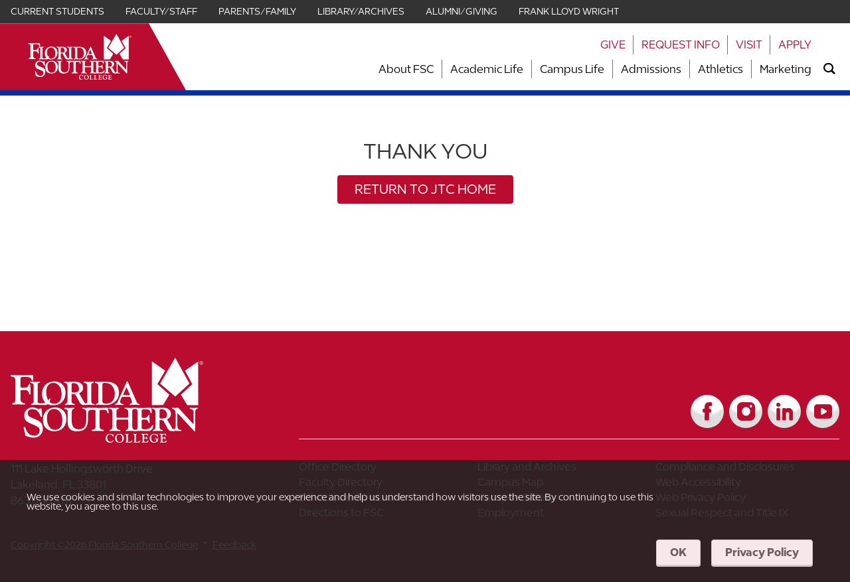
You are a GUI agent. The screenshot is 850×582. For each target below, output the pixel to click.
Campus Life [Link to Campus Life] (572, 69)
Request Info (680, 44)
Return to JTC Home (425, 188)
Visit (749, 44)
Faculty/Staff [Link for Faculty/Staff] (161, 11)
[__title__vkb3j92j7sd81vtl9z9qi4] (133, 437)
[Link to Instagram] (745, 411)
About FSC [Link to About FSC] (406, 69)
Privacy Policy (762, 552)
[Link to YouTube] (822, 411)
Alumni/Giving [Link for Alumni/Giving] (461, 11)
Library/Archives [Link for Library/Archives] (360, 11)
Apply (794, 44)
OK (678, 552)
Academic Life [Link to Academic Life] (486, 69)
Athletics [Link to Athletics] (720, 69)
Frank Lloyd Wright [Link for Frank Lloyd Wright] (569, 11)
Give (613, 44)
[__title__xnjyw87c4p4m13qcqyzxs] (80, 57)
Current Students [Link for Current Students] (57, 11)
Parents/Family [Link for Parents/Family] (257, 11)
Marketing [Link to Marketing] (785, 69)
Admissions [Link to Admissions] (651, 69)
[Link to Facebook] (707, 411)
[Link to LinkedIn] (784, 411)
